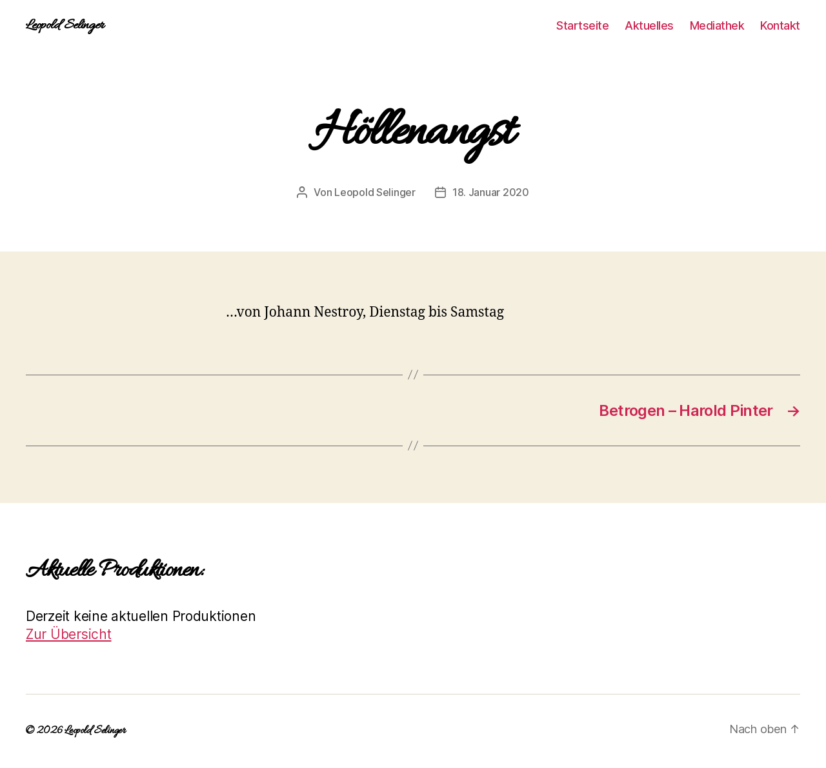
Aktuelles (649, 25)
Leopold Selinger (64, 26)
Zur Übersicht (69, 634)
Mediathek (717, 25)
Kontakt (780, 25)
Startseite (582, 25)
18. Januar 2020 (490, 192)
